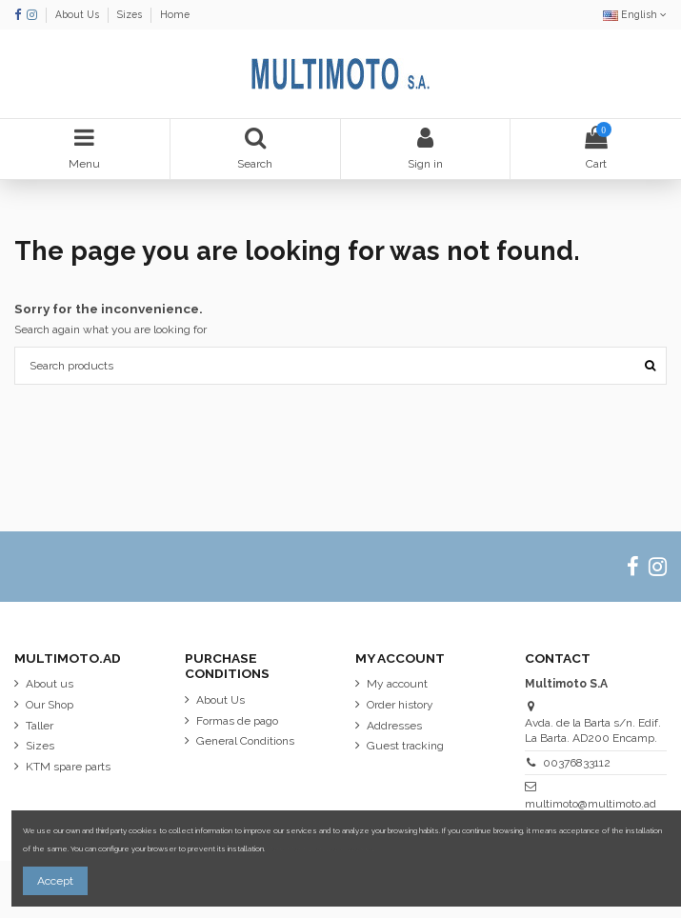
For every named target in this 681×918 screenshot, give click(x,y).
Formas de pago (237, 721)
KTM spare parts (68, 766)
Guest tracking (405, 745)
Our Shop (49, 704)
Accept (55, 881)
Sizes (131, 14)
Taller (39, 725)
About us (49, 683)
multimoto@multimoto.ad (590, 803)
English (635, 14)
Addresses (394, 725)
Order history (400, 704)
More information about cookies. (321, 849)
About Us (78, 14)
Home (175, 14)
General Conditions (245, 741)
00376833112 (577, 762)
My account (397, 683)
